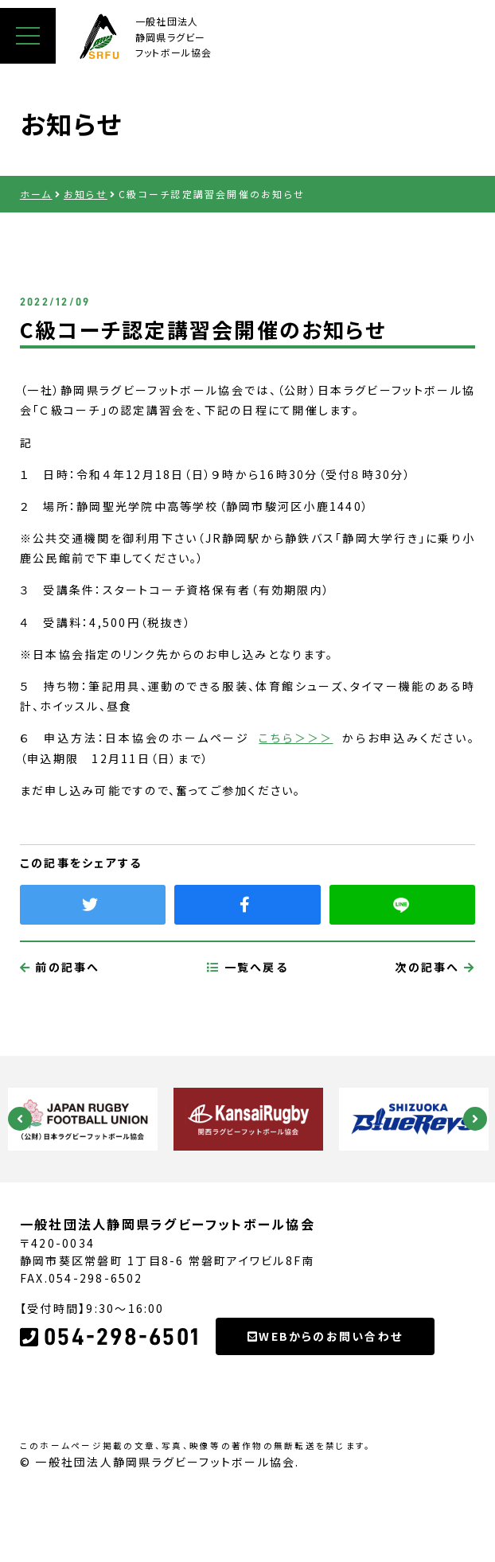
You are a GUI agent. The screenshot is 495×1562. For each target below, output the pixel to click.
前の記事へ (60, 1042)
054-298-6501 (110, 1412)
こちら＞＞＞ (296, 738)
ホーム (36, 194)
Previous (20, 1119)
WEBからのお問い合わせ (325, 1411)
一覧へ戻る (247, 1042)
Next (475, 1119)
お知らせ (85, 194)
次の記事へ (435, 1042)
